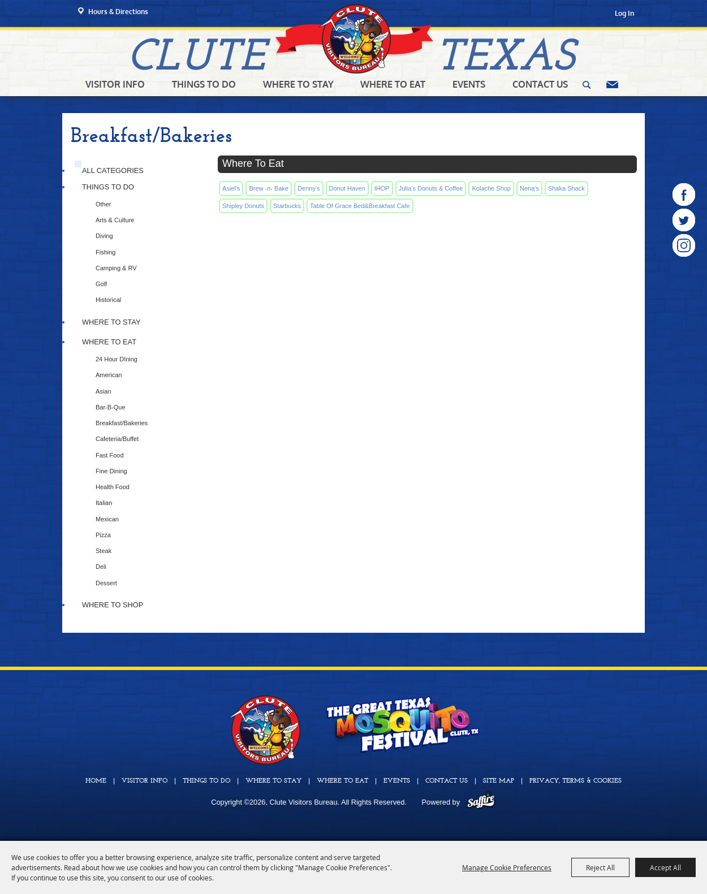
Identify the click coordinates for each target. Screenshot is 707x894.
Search (586, 84)
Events (468, 84)
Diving (104, 235)
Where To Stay (298, 84)
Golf (101, 283)
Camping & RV (116, 268)
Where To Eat (392, 84)
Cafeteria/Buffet (117, 438)
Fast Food (110, 455)
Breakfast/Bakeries (122, 423)
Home (95, 781)
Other (103, 204)
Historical (108, 299)
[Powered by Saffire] (481, 802)
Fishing (105, 252)
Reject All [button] (600, 867)
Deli (101, 566)
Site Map (498, 781)
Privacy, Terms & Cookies (575, 781)
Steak (103, 550)
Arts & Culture (115, 220)
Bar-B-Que (111, 407)
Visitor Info (115, 84)
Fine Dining (111, 471)
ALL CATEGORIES (113, 170)
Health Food (113, 486)
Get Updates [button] (612, 84)
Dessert (106, 583)
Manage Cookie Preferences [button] (506, 867)
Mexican (107, 519)
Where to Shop (112, 605)
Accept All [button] (665, 867)
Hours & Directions (118, 11)
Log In (624, 13)
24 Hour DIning (116, 359)
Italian (104, 502)
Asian (103, 391)
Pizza (103, 535)
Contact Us (540, 84)
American (109, 375)
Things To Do (204, 84)
